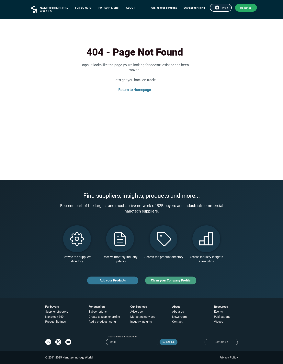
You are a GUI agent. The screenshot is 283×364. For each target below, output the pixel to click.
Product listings (55, 321)
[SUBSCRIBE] (168, 342)
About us (178, 311)
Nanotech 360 (54, 316)
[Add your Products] (112, 280)
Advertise (136, 311)
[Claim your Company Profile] (170, 280)
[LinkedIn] (48, 342)
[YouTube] (68, 342)
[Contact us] (221, 342)
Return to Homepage (134, 90)
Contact (177, 321)
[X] (58, 342)
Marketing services (142, 316)
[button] (85, 8)
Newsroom (179, 316)
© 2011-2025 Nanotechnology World (69, 357)
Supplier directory (56, 311)
